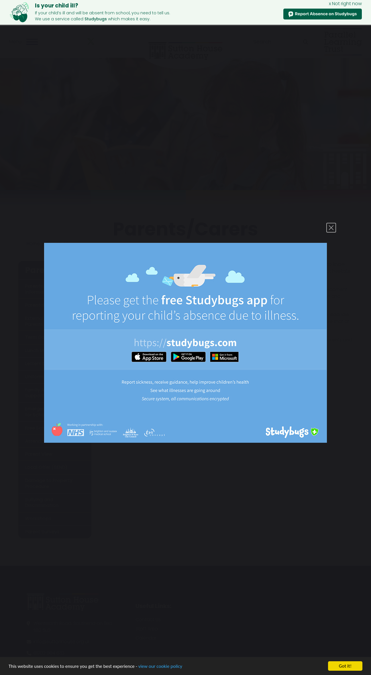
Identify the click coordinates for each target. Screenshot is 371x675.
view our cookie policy (160, 666)
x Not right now (345, 3)
